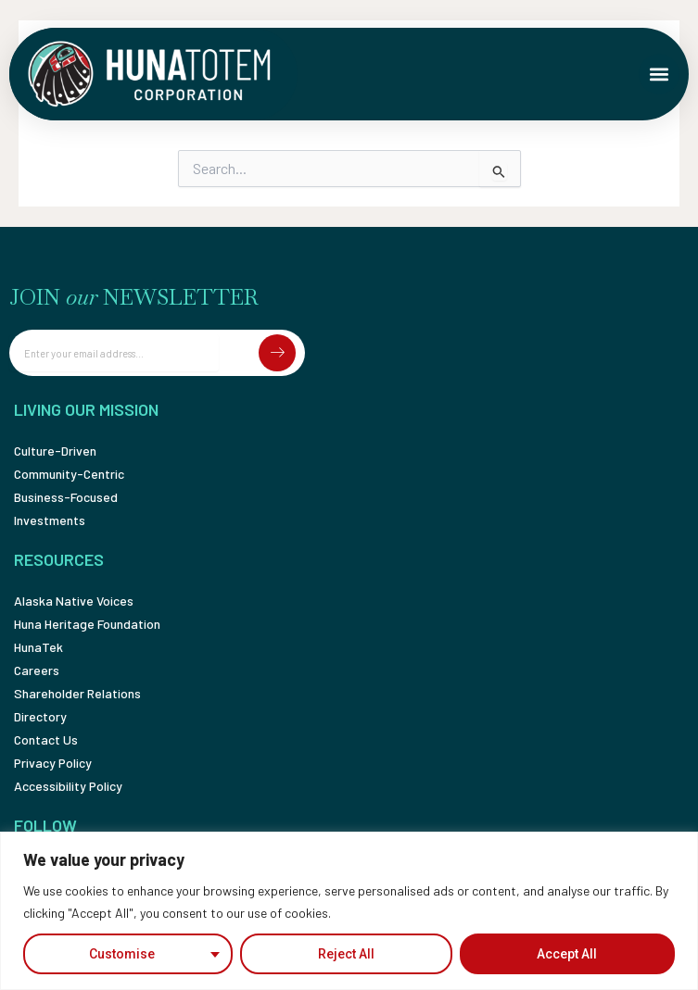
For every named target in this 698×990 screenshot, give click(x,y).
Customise (122, 953)
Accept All (567, 953)
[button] (659, 74)
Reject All (346, 953)
